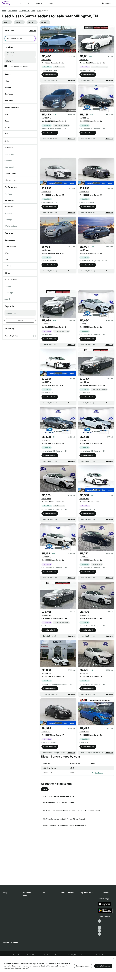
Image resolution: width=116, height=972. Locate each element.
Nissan (39, 11)
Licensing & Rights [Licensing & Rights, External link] (71, 955)
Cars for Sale (12, 11)
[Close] (113, 958)
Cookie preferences (83, 966)
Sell (29, 3)
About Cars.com (18, 955)
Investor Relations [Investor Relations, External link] (45, 955)
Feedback (99, 955)
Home (4, 11)
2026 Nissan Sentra (49, 768)
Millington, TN (24, 11)
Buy (21, 3)
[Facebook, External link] (99, 924)
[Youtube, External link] (99, 927)
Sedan (33, 11)
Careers (58, 955)
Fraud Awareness (87, 955)
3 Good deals (97, 773)
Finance (50, 3)
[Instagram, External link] (99, 930)
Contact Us (31, 955)
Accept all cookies (103, 966)
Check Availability (49, 74)
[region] (58, 964)
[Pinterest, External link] (99, 934)
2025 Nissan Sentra (49, 773)
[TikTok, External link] (99, 921)
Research (39, 3)
